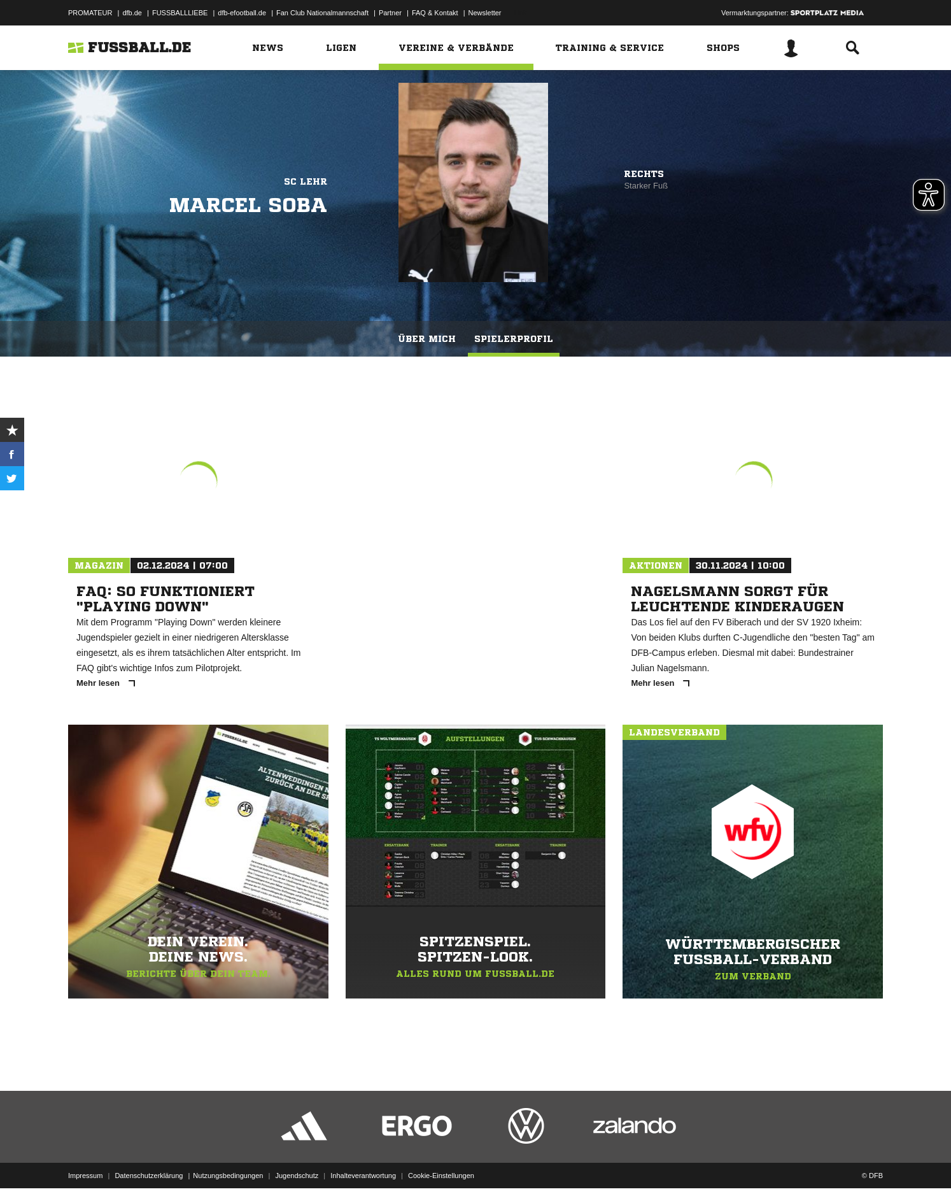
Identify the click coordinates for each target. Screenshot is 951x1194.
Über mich (427, 338)
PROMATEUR (90, 13)
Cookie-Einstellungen (441, 1164)
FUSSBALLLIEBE (180, 13)
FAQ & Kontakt (435, 13)
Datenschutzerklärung (149, 1164)
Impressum (85, 1164)
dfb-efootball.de (242, 13)
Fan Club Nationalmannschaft (322, 13)
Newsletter (485, 13)
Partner (390, 13)
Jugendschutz (296, 1164)
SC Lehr (305, 181)
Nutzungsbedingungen (228, 1164)
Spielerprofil (513, 338)
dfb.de (132, 13)
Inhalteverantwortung (363, 1164)
